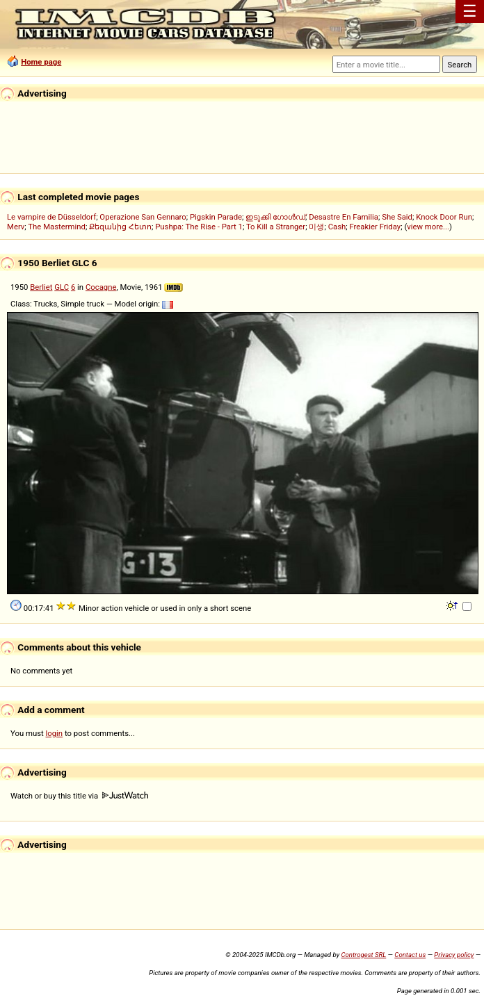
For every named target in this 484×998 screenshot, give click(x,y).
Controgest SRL (363, 954)
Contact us (410, 954)
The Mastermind (57, 226)
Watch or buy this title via (79, 796)
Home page (41, 62)
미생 (316, 226)
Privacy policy (454, 954)
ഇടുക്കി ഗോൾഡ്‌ (275, 217)
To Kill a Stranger (275, 226)
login (54, 733)
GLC (61, 287)
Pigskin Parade (216, 217)
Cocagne (101, 287)
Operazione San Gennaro (142, 217)
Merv (15, 226)
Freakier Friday (375, 226)
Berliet (41, 287)
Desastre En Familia (343, 217)
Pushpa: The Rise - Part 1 (199, 226)
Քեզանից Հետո (120, 226)
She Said (397, 217)
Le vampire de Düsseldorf (51, 217)
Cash (337, 226)
